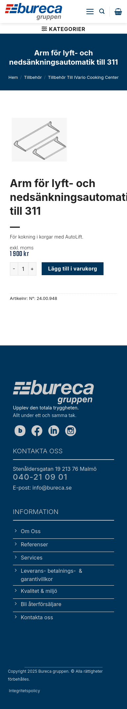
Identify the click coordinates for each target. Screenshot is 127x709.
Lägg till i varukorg (72, 269)
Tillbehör (33, 77)
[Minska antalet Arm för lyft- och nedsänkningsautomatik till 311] (14, 268)
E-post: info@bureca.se (42, 487)
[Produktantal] (23, 268)
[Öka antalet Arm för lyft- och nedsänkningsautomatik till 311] (32, 268)
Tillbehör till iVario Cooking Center (83, 77)
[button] (90, 11)
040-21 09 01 (40, 477)
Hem (13, 77)
